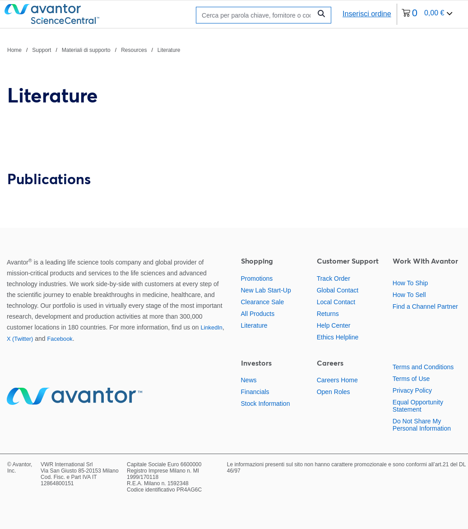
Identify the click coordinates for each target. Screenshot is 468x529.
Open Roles (333, 391)
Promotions (257, 278)
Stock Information (265, 403)
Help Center (334, 325)
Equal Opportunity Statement (418, 406)
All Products (258, 313)
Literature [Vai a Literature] (169, 50)
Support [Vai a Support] (41, 50)
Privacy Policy (412, 390)
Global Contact (338, 290)
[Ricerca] (256, 15)
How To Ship (410, 283)
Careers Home (337, 380)
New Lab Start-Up (266, 290)
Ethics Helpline (338, 337)
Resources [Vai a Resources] (134, 50)
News (249, 380)
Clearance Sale (262, 302)
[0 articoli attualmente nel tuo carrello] (427, 14)
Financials (255, 391)
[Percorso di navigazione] (94, 50)
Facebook (59, 338)
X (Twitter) (20, 338)
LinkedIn (211, 327)
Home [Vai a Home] (14, 50)
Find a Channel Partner (425, 306)
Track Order (333, 278)
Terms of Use (411, 378)
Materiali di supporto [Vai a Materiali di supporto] (86, 50)
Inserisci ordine (367, 14)
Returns (328, 313)
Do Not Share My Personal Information (422, 425)
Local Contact (336, 302)
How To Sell (409, 294)
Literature (254, 325)
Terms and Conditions (423, 367)
